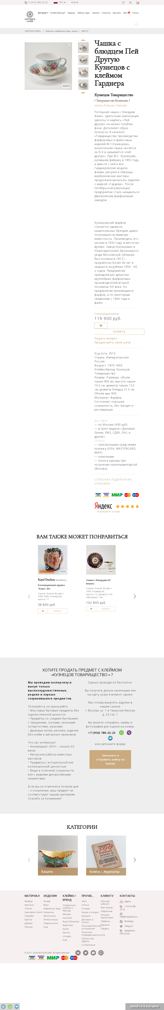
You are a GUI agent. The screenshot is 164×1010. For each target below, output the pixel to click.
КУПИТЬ (119, 332)
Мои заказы (107, 949)
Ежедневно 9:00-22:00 (127, 974)
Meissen (67, 955)
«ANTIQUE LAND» (33, 31)
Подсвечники (51, 964)
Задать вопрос (105, 338)
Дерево (29, 964)
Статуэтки (106, 13)
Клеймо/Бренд (57, 13)
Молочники (50, 957)
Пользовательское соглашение (91, 968)
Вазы (46, 946)
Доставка (101, 420)
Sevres (66, 974)
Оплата (99, 440)
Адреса (125, 943)
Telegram (126, 967)
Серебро (29, 957)
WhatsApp (126, 963)
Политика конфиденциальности (91, 975)
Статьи (135, 13)
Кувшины (49, 953)
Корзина (105, 966)
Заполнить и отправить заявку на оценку (110, 801)
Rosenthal (68, 966)
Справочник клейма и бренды (69, 949)
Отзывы (86, 950)
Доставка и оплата (87, 962)
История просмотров (107, 957)
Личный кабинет (105, 944)
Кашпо (47, 913)
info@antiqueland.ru (129, 957)
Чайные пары (83, 13)
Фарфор (71, 13)
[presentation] (29, 615)
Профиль (106, 962)
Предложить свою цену (112, 342)
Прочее (29, 968)
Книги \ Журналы (104, 913)
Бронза (28, 961)
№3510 (85, 31)
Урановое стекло (33, 953)
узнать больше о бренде (110, 105)
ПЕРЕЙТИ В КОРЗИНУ (144, 1006)
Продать (105, 970)
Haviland (67, 959)
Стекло (28, 950)
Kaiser (66, 970)
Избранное (107, 952)
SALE (126, 13)
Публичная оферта (88, 981)
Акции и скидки (90, 953)
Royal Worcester (71, 963)
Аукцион (86, 957)
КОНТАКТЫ (127, 937)
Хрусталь (117, 13)
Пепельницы (51, 961)
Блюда (47, 942)
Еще (46, 968)
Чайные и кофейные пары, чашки (61, 31)
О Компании (88, 986)
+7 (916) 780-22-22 (101, 774)
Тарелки (96, 13)
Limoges (67, 977)
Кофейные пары (52, 950)
